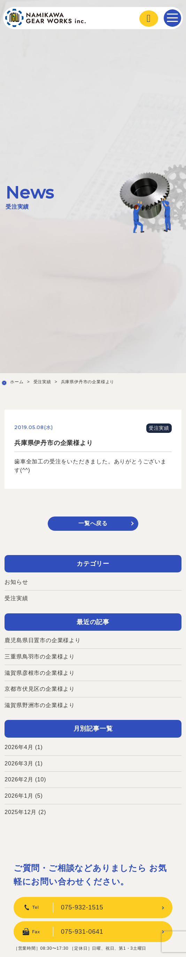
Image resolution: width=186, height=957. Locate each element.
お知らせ (16, 582)
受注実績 (42, 381)
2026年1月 (19, 796)
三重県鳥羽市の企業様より (40, 657)
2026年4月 (19, 747)
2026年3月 (19, 763)
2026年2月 (19, 779)
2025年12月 (21, 812)
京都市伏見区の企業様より (40, 689)
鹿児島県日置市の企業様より (42, 640)
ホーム (16, 381)
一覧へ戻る (93, 523)
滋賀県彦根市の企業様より (40, 673)
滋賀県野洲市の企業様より (40, 705)
